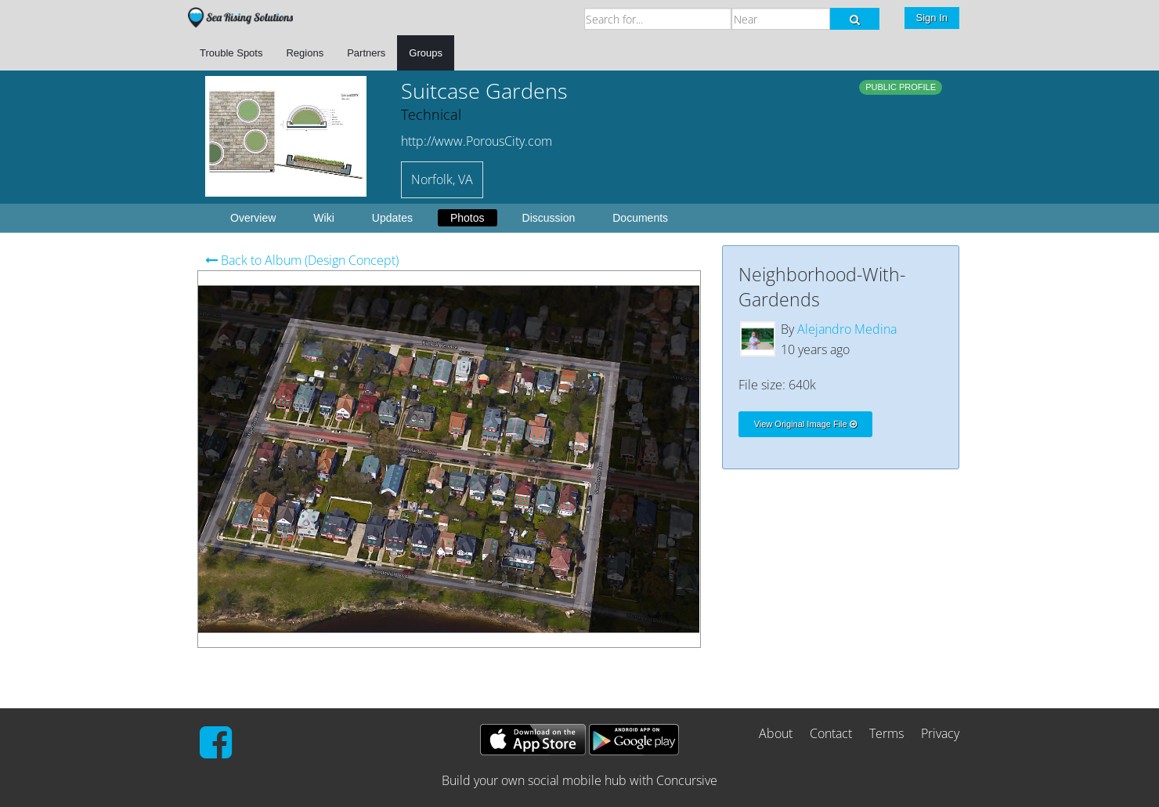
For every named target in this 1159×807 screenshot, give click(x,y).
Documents (640, 218)
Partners (366, 53)
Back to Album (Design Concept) (302, 260)
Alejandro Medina (847, 329)
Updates (392, 218)
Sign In (932, 18)
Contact (831, 733)
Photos (467, 218)
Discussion (549, 218)
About (776, 733)
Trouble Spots (231, 53)
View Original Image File (805, 424)
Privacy (940, 733)
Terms (886, 733)
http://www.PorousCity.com (476, 141)
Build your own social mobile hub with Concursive (579, 780)
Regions (304, 53)
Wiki (323, 218)
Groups (425, 53)
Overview (253, 218)
